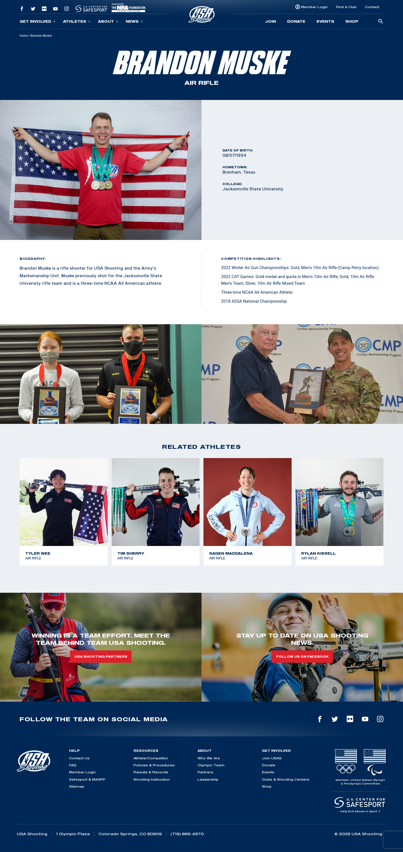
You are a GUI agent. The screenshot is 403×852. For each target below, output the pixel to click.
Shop (351, 21)
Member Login (314, 7)
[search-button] (380, 21)
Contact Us (79, 758)
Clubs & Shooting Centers (285, 779)
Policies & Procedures (154, 765)
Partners (205, 772)
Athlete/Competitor (150, 758)
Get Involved (37, 21)
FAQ (72, 765)
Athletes (76, 21)
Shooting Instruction (151, 779)
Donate (296, 21)
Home (24, 35)
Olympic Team (211, 765)
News (134, 21)
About (108, 21)
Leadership (208, 779)
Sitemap (76, 786)
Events (325, 21)
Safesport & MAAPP (87, 779)
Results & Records (150, 772)
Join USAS (272, 758)
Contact (372, 7)
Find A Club (346, 7)
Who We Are (209, 758)
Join (270, 21)
